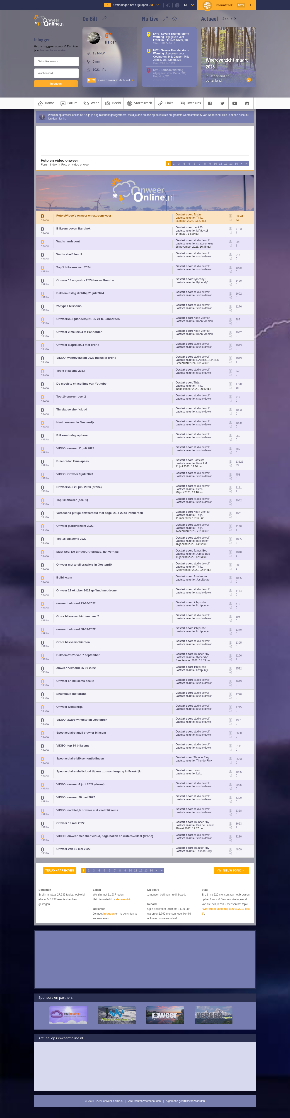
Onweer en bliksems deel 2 (75, 681)
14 (236, 163)
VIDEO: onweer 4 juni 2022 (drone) (80, 784)
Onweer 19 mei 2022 (70, 823)
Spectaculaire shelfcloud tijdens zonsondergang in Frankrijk (98, 771)
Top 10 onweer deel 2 (71, 396)
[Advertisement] (142, 141)
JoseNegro (200, 576)
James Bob (200, 550)
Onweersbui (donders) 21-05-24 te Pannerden (88, 319)
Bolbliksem (64, 577)
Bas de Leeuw (205, 825)
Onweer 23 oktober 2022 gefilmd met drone (86, 590)
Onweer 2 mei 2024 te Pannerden (79, 332)
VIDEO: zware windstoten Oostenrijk (81, 719)
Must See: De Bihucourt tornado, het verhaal (87, 551)
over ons (190, 103)
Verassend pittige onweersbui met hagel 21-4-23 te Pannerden (99, 513)
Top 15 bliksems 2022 (71, 538)
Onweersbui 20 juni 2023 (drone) (79, 487)
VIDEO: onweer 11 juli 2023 (75, 448)
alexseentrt (123, 899)
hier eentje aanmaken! (53, 50)
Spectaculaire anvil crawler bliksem (81, 732)
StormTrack (139, 103)
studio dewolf (202, 240)
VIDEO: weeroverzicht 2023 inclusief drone (86, 357)
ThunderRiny (201, 654)
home (45, 103)
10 (215, 163)
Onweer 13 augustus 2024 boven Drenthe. (85, 280)
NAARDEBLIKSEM (208, 359)
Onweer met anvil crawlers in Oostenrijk (84, 564)
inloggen (109, 913)
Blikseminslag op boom (72, 435)
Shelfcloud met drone (71, 694)
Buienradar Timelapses (72, 461)
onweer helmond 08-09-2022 (76, 629)
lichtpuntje (200, 602)
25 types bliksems (69, 306)
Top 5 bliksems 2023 (70, 370)
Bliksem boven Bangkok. (73, 228)
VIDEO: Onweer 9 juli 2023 (74, 474)
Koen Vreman (202, 318)
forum (68, 103)
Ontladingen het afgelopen (133, 5)
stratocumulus (204, 243)
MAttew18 (202, 230)
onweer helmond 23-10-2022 (76, 603)
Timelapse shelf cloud (71, 409)
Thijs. (199, 217)
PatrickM (199, 460)
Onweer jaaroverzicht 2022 (75, 525)
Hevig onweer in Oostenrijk (75, 422)
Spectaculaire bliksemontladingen (80, 758)
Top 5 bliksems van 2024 (73, 267)
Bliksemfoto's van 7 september (78, 655)
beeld (112, 103)
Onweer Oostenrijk (69, 706)
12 (225, 163)
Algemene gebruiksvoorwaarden (185, 1101)
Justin (197, 214)
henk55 (198, 227)
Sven (199, 489)
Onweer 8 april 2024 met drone (77, 345)
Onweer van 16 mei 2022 (73, 849)
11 (220, 163)
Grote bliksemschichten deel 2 (77, 616)
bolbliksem (202, 540)
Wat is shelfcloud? (69, 254)
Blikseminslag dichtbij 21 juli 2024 (80, 293)
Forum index (49, 164)
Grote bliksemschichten (73, 642)
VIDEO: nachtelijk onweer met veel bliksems (87, 810)
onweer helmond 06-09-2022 (76, 668)
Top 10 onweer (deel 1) (72, 500)
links (165, 103)
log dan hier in (56, 118)
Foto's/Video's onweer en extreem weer (83, 215)
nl (186, 5)
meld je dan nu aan (139, 115)
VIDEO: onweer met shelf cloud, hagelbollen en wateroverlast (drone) (104, 836)
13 (230, 163)
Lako (197, 770)
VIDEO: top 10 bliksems (72, 745)
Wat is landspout (68, 241)
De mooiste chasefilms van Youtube (81, 383)
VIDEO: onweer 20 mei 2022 (75, 797)
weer (91, 103)
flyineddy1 (200, 279)
